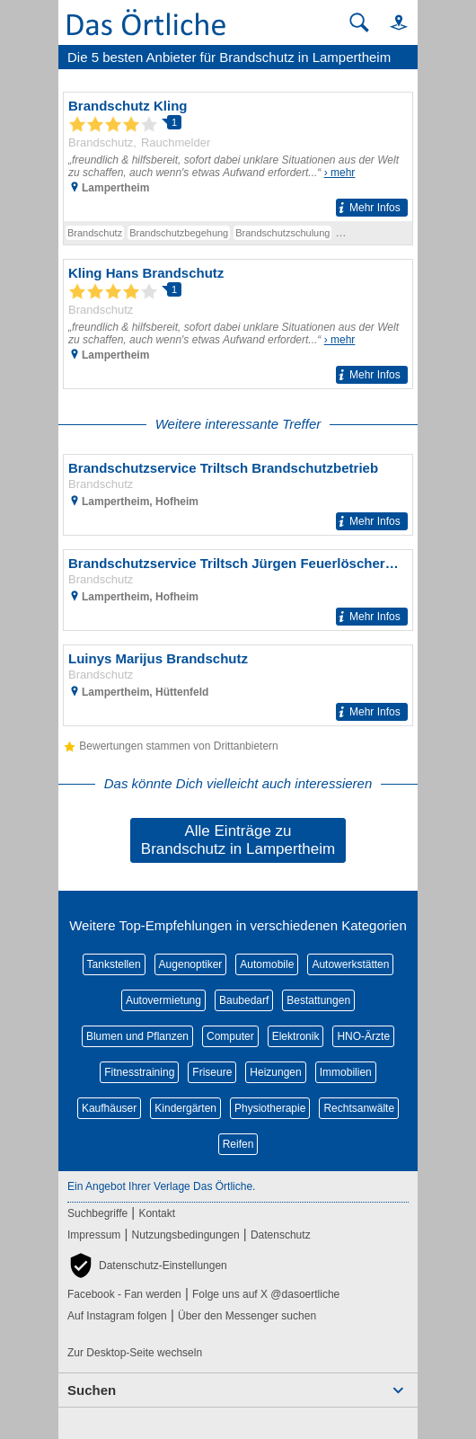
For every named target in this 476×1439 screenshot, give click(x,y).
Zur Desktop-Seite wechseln (134, 1352)
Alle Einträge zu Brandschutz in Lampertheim (238, 839)
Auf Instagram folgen (117, 1316)
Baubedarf (244, 1000)
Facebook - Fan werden (124, 1294)
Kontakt (156, 1213)
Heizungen (275, 1072)
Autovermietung (163, 1000)
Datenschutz (281, 1235)
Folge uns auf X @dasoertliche (265, 1294)
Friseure (212, 1072)
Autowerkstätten (350, 964)
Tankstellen (114, 964)
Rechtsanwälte (358, 1108)
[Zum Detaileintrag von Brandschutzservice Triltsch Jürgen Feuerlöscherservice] (238, 590)
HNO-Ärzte (363, 1036)
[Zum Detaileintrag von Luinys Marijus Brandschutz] (238, 685)
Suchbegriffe (97, 1213)
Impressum (93, 1235)
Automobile (267, 964)
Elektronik (296, 1036)
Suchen (91, 1390)
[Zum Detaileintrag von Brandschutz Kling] (238, 157)
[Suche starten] (359, 22)
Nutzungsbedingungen (186, 1235)
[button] (391, 22)
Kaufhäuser (109, 1108)
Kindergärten (185, 1108)
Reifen (238, 1144)
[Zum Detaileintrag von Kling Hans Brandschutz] (238, 324)
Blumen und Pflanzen (137, 1036)
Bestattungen (318, 1000)
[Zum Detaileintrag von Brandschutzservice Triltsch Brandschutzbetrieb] (238, 495)
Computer (230, 1036)
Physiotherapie (269, 1108)
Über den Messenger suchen (247, 1316)
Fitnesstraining (139, 1072)
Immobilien (346, 1072)
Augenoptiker (191, 964)
